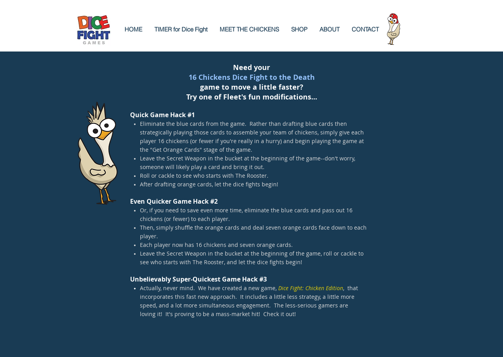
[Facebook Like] (187, 349)
